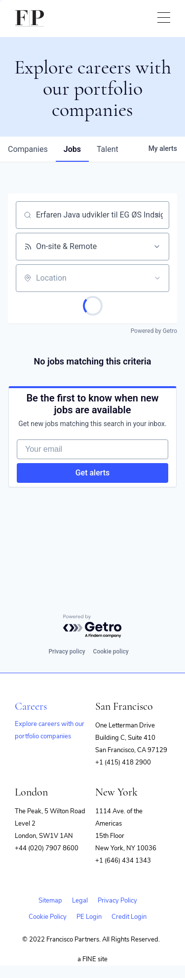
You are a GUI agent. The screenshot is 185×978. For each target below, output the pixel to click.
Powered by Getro (154, 330)
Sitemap (50, 900)
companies (28, 149)
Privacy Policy (117, 900)
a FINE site (92, 959)
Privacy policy (66, 651)
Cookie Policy (48, 916)
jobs (72, 149)
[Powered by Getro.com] (92, 627)
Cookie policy (111, 651)
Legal (80, 900)
